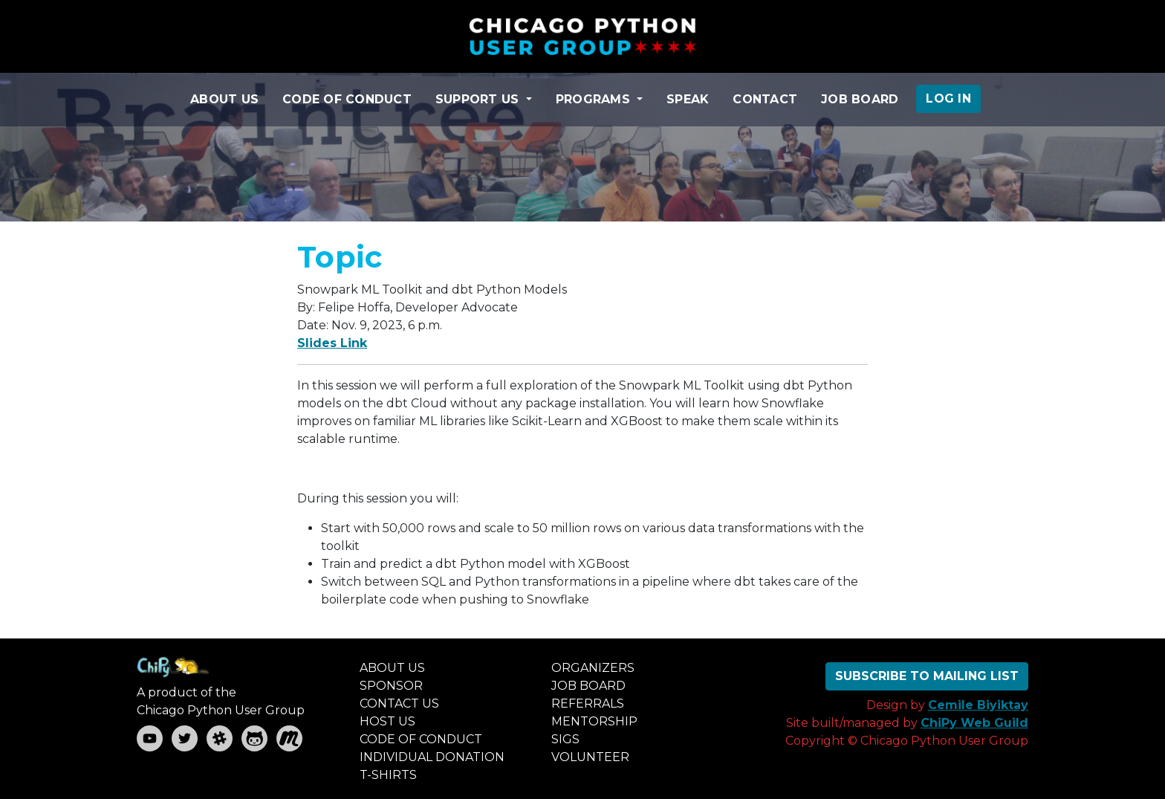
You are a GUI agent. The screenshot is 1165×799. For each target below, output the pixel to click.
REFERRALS (587, 703)
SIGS (565, 739)
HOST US (387, 721)
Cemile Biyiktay (978, 705)
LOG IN (948, 98)
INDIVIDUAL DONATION (432, 757)
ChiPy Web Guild (974, 723)
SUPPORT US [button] (479, 99)
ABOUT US (224, 99)
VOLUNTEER (590, 757)
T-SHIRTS (388, 775)
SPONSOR (391, 686)
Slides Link (332, 343)
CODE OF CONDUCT (347, 99)
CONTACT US (399, 703)
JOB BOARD (859, 99)
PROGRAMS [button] (595, 99)
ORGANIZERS (593, 668)
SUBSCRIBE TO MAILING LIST (927, 676)
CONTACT (765, 99)
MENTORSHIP (594, 721)
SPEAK (687, 99)
